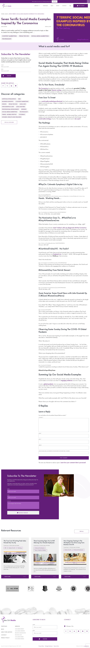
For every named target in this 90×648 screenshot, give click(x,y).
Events (4, 104)
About (57, 5)
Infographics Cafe (8, 106)
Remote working (56, 90)
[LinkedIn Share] (11, 86)
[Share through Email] (16, 86)
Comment (41, 417)
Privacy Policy (5, 638)
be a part (77, 119)
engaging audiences (66, 380)
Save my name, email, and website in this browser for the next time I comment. (54, 451)
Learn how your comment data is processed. (73, 462)
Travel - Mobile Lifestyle (9, 114)
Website (40, 445)
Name (40, 433)
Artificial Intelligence (9, 99)
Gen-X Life (23, 104)
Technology (6, 39)
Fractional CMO (18, 634)
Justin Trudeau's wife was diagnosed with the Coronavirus (69, 228)
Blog (52, 5)
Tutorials (22, 114)
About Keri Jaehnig (6, 632)
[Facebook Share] (3, 86)
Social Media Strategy (19, 628)
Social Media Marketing (40, 36)
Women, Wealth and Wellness (11, 117)
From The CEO (24, 36)
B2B (19, 99)
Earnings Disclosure (48, 646)
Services (36, 5)
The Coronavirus (43, 88)
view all (82, 531)
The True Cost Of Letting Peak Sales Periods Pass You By (15, 542)
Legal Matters (20, 106)
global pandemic (48, 384)
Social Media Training (19, 638)
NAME (2, 65)
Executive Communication (20, 632)
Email (40, 439)
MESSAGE (9, 501)
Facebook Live (57, 254)
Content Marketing (9, 36)
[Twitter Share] (7, 86)
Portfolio (45, 5)
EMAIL (2, 69)
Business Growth (7, 101)
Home (2, 14)
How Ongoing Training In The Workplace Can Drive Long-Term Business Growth (74, 542)
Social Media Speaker (19, 636)
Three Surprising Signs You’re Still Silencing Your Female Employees (44, 542)
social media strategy (45, 119)
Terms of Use (56, 646)
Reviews (23, 109)
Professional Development (10, 109)
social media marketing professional (52, 101)
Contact (64, 5)
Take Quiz (54, 1)
